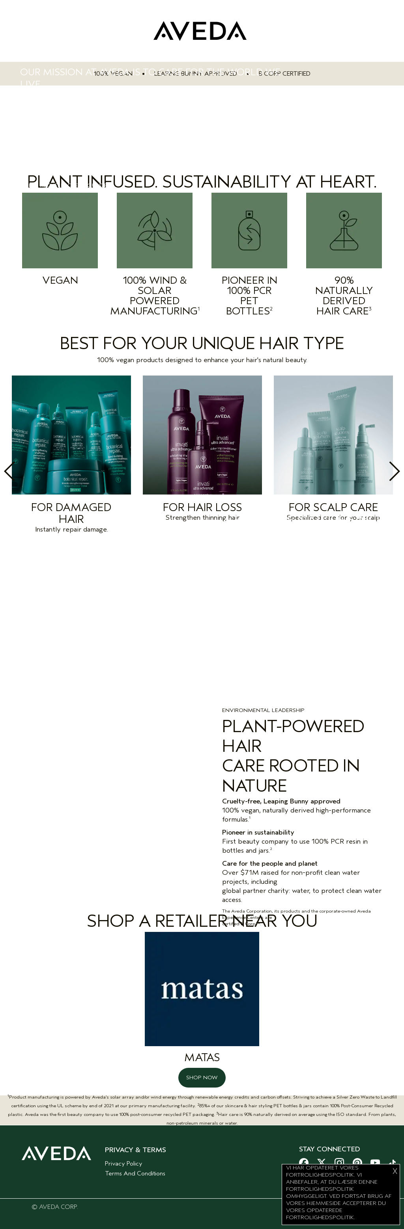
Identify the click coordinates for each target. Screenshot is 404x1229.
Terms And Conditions (135, 1168)
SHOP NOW (202, 1072)
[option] (71, 457)
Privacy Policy (123, 1158)
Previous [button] (27, 471)
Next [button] (377, 471)
